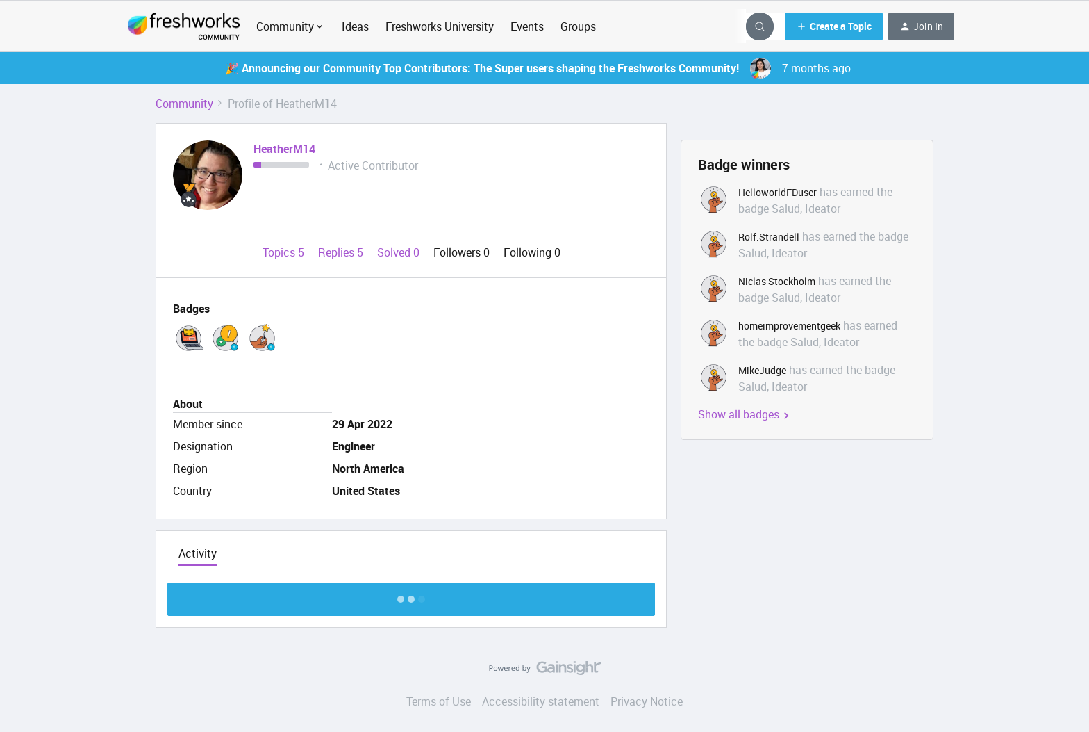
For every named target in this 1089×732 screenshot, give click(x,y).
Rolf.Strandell (768, 236)
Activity (197, 553)
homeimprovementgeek (789, 325)
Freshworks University (439, 26)
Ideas (355, 26)
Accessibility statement (540, 701)
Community (184, 103)
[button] (834, 26)
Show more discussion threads (411, 595)
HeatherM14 (284, 148)
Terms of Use (438, 701)
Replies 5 (342, 252)
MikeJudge (762, 370)
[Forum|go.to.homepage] (184, 26)
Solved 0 (399, 252)
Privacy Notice (646, 701)
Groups (578, 26)
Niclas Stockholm (776, 281)
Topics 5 (285, 252)
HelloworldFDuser (777, 192)
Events (527, 26)
